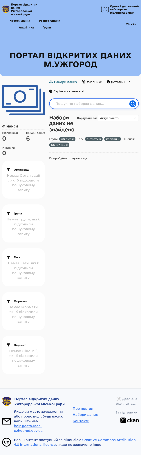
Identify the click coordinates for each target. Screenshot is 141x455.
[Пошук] (132, 103)
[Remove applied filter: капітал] (118, 139)
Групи (47, 27)
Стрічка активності (66, 91)
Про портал (83, 408)
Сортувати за (86, 118)
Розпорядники (49, 20)
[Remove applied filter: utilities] (73, 139)
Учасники (92, 82)
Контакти (81, 421)
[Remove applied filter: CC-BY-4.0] (67, 145)
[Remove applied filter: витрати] (100, 139)
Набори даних (20, 20)
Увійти (131, 24)
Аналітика (26, 27)
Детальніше (119, 82)
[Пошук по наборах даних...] (91, 104)
